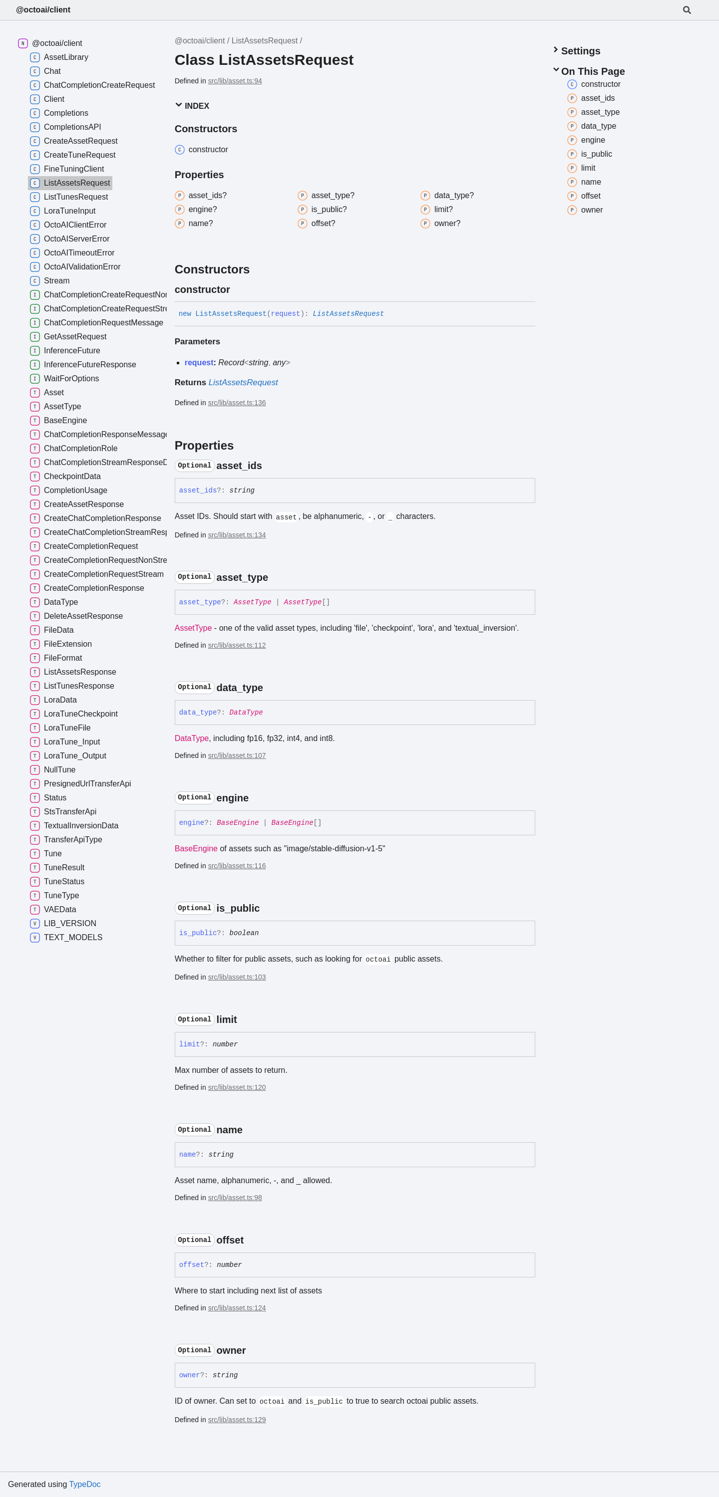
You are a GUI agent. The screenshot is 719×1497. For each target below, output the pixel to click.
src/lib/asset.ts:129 (237, 1420)
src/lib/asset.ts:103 (237, 977)
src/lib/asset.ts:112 (237, 645)
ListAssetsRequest (265, 40)
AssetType (253, 602)
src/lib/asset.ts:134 (237, 535)
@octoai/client (43, 9)
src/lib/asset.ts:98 (235, 1198)
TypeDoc (84, 1484)
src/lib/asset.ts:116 (237, 866)
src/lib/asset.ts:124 (237, 1308)
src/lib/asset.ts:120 (237, 1087)
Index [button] (192, 105)
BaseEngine (238, 823)
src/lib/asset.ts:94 (235, 81)
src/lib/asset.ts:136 (237, 403)
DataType (246, 713)
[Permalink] (239, 289)
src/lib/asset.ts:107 (237, 755)
